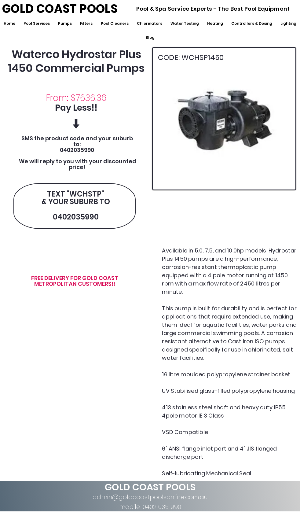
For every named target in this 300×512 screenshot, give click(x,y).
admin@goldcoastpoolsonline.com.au (150, 497)
